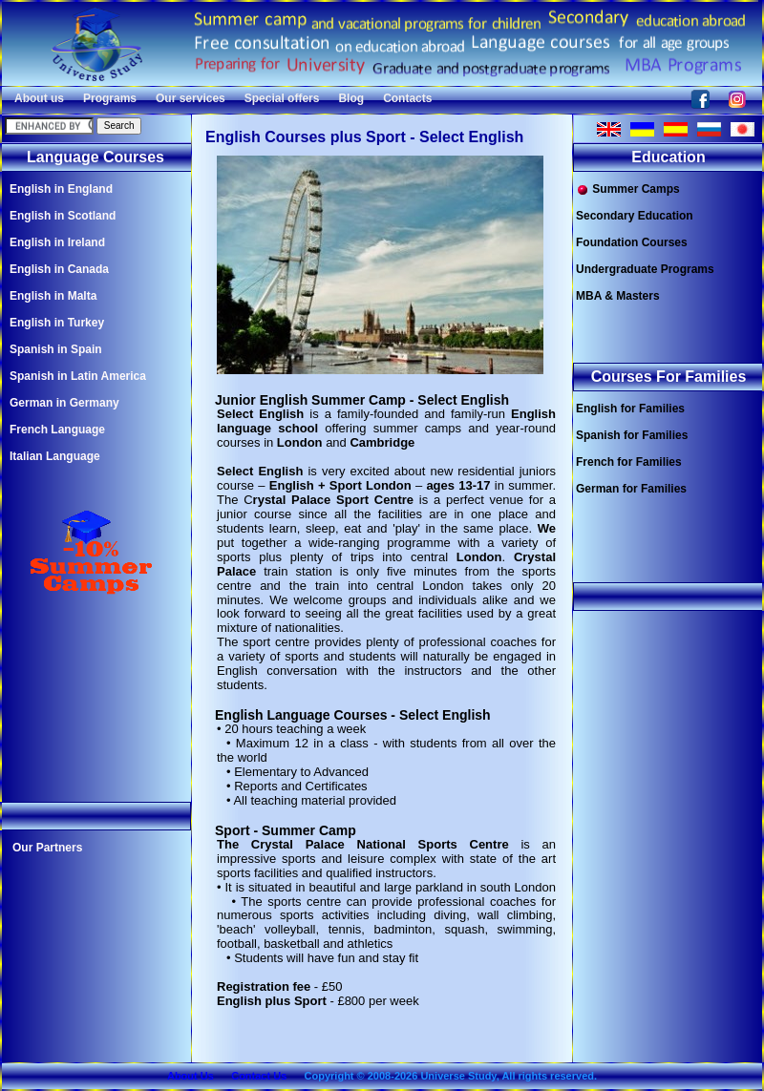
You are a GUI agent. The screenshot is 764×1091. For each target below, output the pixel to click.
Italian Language (55, 456)
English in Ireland (57, 242)
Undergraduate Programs (645, 269)
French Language (57, 429)
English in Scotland (63, 215)
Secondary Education (634, 215)
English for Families (630, 408)
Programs (110, 98)
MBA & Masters (618, 296)
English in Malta (53, 296)
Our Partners (47, 847)
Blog (351, 98)
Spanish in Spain (56, 349)
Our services (190, 98)
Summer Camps (628, 189)
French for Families (629, 462)
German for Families (631, 488)
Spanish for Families (632, 435)
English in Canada (59, 269)
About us (39, 98)
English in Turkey (57, 322)
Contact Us (258, 1075)
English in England (61, 189)
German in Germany (64, 402)
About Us (190, 1075)
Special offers (282, 98)
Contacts (407, 98)
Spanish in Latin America (78, 376)
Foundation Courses (632, 242)
